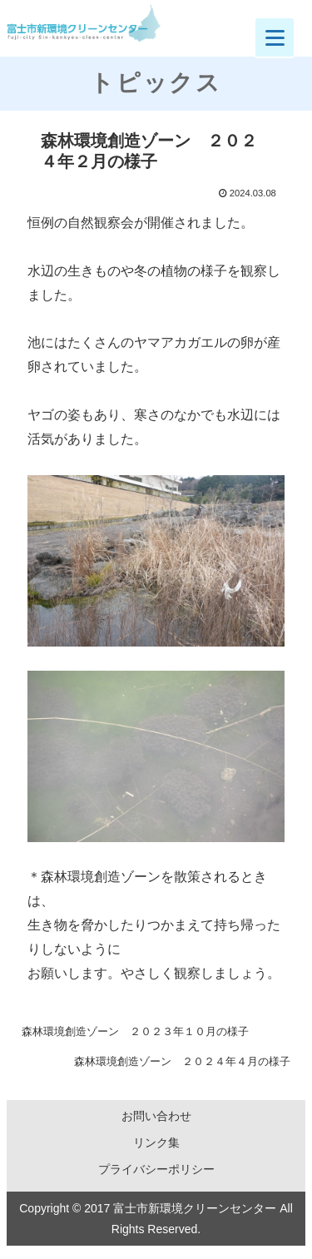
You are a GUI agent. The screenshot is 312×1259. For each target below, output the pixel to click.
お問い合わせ (156, 1116)
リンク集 (156, 1142)
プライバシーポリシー (156, 1169)
